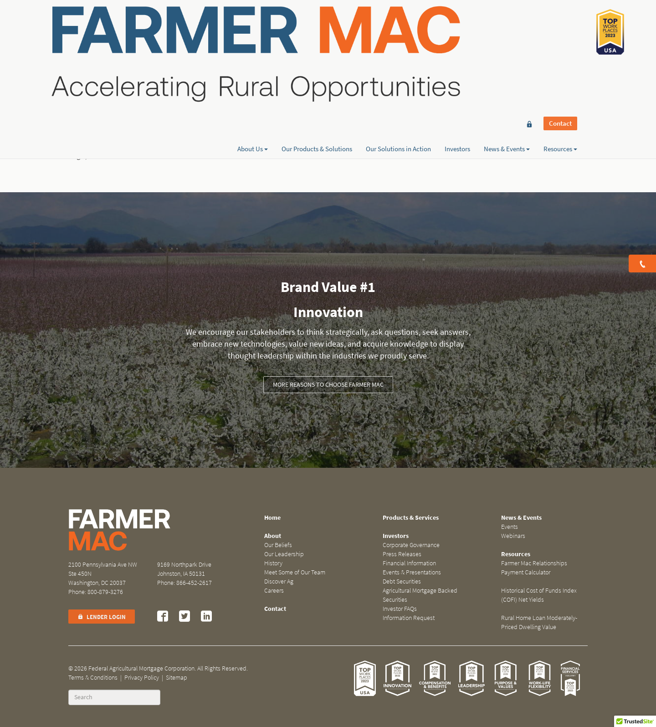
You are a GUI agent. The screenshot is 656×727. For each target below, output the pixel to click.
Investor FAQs (400, 608)
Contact (560, 23)
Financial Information (409, 563)
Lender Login (101, 617)
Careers (274, 590)
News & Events (507, 39)
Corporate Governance (411, 545)
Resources (560, 39)
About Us (252, 39)
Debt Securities (402, 581)
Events (509, 526)
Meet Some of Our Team (294, 572)
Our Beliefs (278, 545)
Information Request (409, 618)
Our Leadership (284, 554)
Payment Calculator (525, 572)
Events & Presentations (412, 572)
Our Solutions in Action (398, 39)
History (273, 563)
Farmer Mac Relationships (534, 563)
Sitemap (176, 677)
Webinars (513, 536)
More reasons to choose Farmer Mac (328, 384)
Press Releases (402, 554)
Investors (457, 39)
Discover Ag (278, 581)
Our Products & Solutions (317, 39)
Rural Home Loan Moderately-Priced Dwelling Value (539, 622)
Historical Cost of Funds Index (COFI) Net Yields (539, 595)
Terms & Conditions (93, 677)
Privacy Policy (141, 677)
